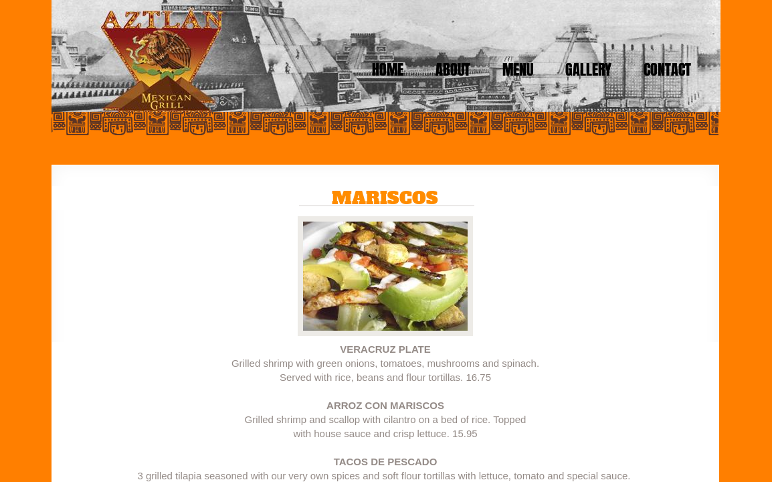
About (453, 69)
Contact (667, 69)
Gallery (588, 69)
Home (387, 69)
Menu (517, 69)
